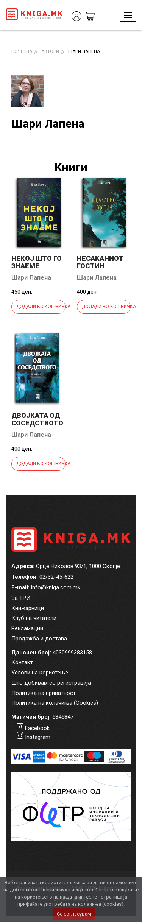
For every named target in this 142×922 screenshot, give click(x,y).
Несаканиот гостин (100, 262)
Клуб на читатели (33, 618)
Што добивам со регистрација (51, 682)
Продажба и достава (39, 638)
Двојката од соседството (37, 419)
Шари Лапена (84, 51)
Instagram (37, 737)
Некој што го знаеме (36, 262)
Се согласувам (74, 914)
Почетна (21, 51)
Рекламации (27, 628)
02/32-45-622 (56, 576)
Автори (50, 51)
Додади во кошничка (41, 306)
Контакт (22, 662)
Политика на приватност (43, 693)
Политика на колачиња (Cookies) (54, 702)
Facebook (37, 728)
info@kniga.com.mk (55, 587)
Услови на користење (39, 672)
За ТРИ (20, 598)
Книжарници (27, 608)
